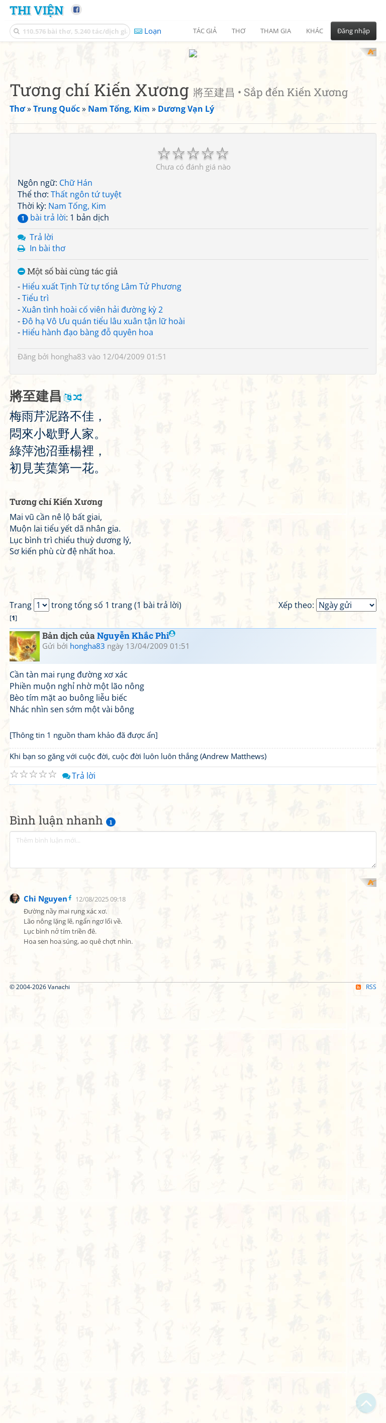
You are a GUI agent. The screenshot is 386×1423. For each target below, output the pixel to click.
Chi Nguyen (45, 1261)
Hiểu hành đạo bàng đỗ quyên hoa (87, 323)
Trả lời (41, 227)
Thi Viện (36, 10)
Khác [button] (314, 30)
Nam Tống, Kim (77, 196)
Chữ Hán (75, 173)
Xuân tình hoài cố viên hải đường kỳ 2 (92, 300)
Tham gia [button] (275, 30)
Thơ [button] (238, 30)
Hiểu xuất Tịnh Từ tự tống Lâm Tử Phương (101, 276)
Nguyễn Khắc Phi (136, 908)
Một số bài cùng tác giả (68, 262)
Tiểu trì (35, 288)
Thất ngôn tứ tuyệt (86, 185)
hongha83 (68, 347)
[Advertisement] (62, 1201)
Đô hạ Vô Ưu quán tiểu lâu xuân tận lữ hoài (103, 311)
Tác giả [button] (205, 30)
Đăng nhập (353, 30)
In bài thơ (47, 239)
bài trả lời (42, 207)
